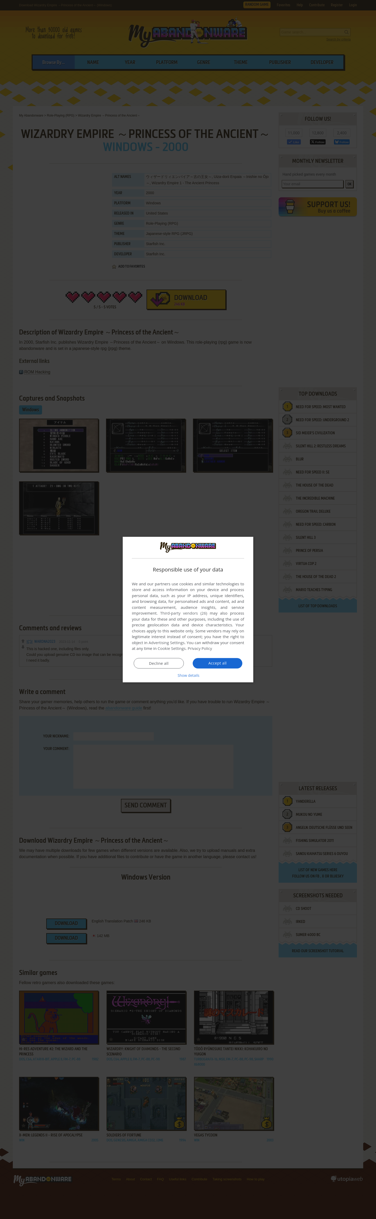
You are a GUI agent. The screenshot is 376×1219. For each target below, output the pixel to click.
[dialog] (188, 609)
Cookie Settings (172, 648)
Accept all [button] (217, 663)
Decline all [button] (159, 663)
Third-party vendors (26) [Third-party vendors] (183, 613)
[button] (188, 675)
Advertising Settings (167, 642)
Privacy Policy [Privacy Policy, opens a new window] (200, 648)
